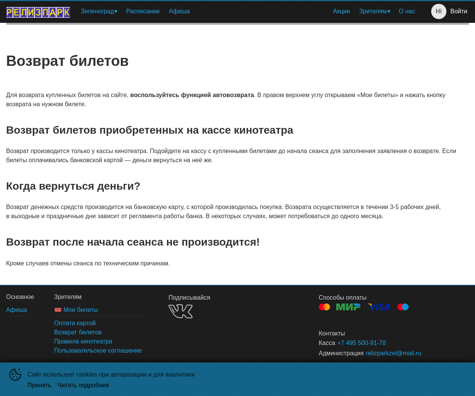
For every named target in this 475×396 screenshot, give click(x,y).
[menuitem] (99, 11)
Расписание (143, 11)
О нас (407, 11)
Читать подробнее (83, 385)
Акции (341, 11)
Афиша (179, 11)
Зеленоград (97, 11)
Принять (39, 385)
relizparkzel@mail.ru (393, 353)
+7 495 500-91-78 (361, 343)
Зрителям (373, 11)
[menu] (248, 11)
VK (180, 311)
